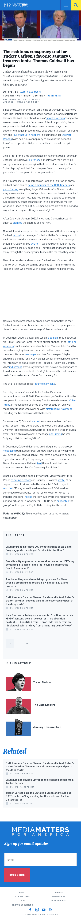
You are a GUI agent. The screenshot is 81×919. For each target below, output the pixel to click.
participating (10, 189)
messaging (9, 450)
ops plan (53, 337)
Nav (63, 5)
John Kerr (54, 96)
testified (8, 488)
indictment (15, 366)
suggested (63, 500)
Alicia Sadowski (30, 92)
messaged (31, 354)
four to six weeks (45, 383)
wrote (16, 235)
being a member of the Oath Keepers (49, 184)
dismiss (17, 222)
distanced (35, 159)
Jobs (22, 900)
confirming (55, 433)
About (22, 892)
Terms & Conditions (22, 905)
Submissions (58, 896)
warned (36, 421)
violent (73, 400)
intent (6, 404)
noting (28, 496)
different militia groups (59, 408)
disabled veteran (55, 117)
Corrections (22, 896)
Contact (58, 892)
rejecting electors (21, 479)
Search (76, 5)
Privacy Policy (59, 900)
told (39, 463)
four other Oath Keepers (26, 134)
